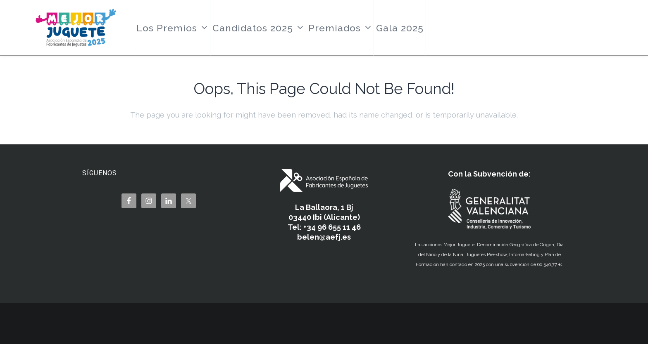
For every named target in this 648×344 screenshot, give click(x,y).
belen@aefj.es (324, 237)
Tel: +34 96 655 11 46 (324, 227)
